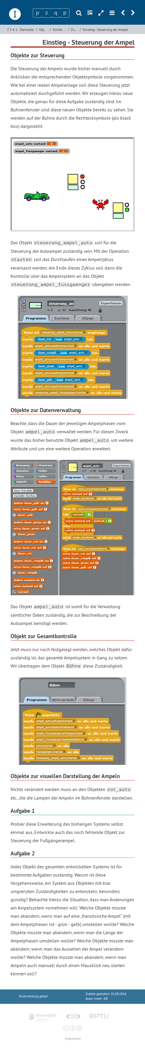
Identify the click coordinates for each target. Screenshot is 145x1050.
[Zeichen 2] (46, 13)
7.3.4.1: (12, 29)
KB (106, 999)
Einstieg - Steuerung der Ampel (105, 29)
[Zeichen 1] (37, 13)
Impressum (73, 1039)
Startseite (27, 29)
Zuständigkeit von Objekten (75, 29)
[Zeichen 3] (55, 13)
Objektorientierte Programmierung (43, 29)
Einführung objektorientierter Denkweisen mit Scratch (60, 29)
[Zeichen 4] (64, 13)
